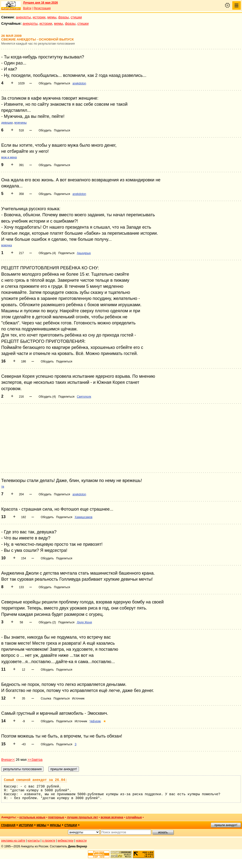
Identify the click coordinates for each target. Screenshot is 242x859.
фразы (63, 17)
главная (8, 825)
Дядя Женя (84, 622)
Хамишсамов (83, 517)
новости (81, 840)
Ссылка (46, 698)
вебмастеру (65, 840)
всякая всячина (112, 817)
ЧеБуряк (95, 721)
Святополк (84, 396)
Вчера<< (8, 760)
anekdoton (79, 83)
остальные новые (32, 817)
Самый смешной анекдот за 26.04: (35, 780)
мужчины (20, 122)
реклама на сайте (13, 840)
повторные (56, 817)
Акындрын (84, 253)
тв (2, 486)
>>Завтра (35, 760)
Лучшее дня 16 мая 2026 (40, 2)
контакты (34, 840)
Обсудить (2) (47, 622)
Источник (78, 698)
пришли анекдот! (225, 825)
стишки (76, 17)
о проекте (48, 840)
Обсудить (45, 83)
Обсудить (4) (47, 253)
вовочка (6, 245)
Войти (27, 8)
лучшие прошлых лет (82, 817)
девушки (7, 122)
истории (39, 17)
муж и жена (9, 157)
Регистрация (42, 8)
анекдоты (23, 17)
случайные (134, 817)
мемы (51, 17)
